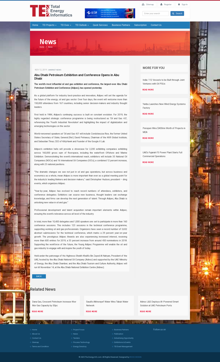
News (50, 47)
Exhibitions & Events (122, 342)
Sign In (183, 4)
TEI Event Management (123, 346)
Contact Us (156, 25)
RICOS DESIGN (135, 357)
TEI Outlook (82, 25)
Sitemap (148, 4)
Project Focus (78, 330)
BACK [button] (39, 276)
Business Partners (121, 25)
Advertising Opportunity (123, 338)
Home (35, 25)
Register (166, 4)
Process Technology (81, 342)
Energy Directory (79, 346)
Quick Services (100, 25)
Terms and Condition (40, 346)
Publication (118, 334)
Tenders (76, 338)
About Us (36, 334)
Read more (148, 90)
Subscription (140, 25)
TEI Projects (49, 25)
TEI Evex (66, 25)
